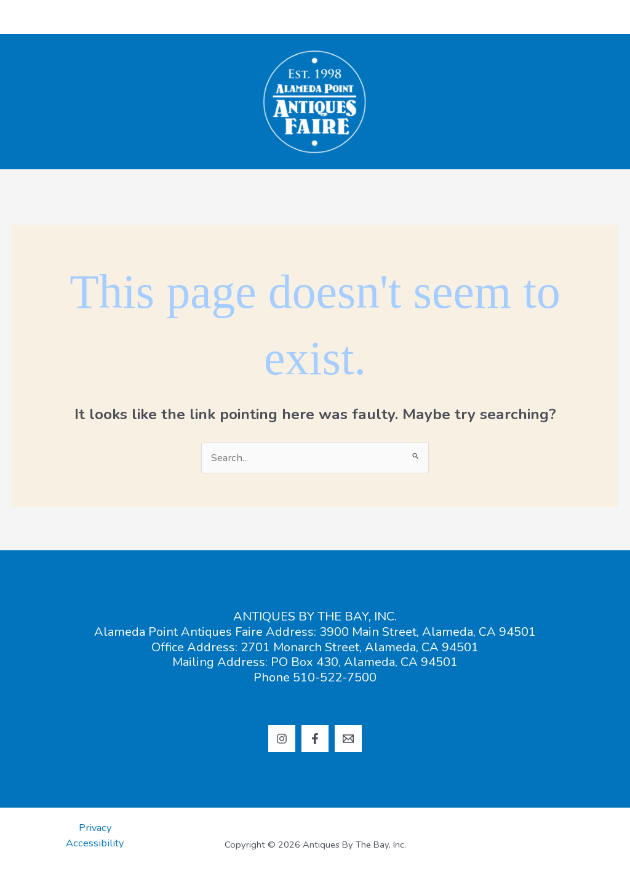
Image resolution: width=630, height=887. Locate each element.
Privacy (95, 828)
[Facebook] (315, 738)
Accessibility (95, 843)
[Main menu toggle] (601, 17)
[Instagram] (281, 738)
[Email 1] (348, 738)
